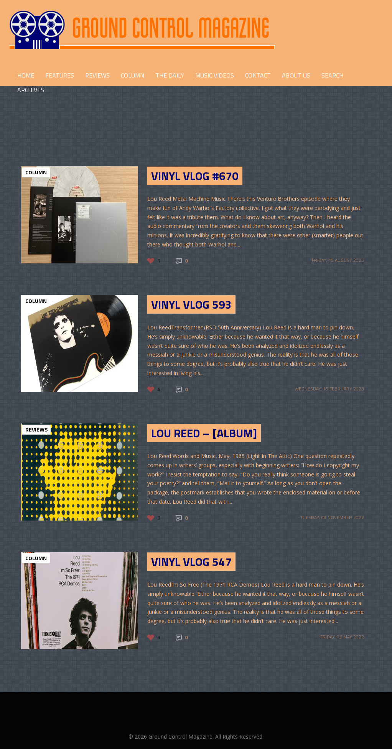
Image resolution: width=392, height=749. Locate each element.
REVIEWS (97, 75)
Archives (30, 89)
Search (332, 75)
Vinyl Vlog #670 (195, 176)
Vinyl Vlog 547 (191, 561)
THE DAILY (169, 75)
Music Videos (214, 75)
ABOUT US (296, 75)
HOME (25, 75)
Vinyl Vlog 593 (191, 304)
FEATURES (59, 75)
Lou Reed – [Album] (204, 433)
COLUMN (132, 75)
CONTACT (258, 75)
